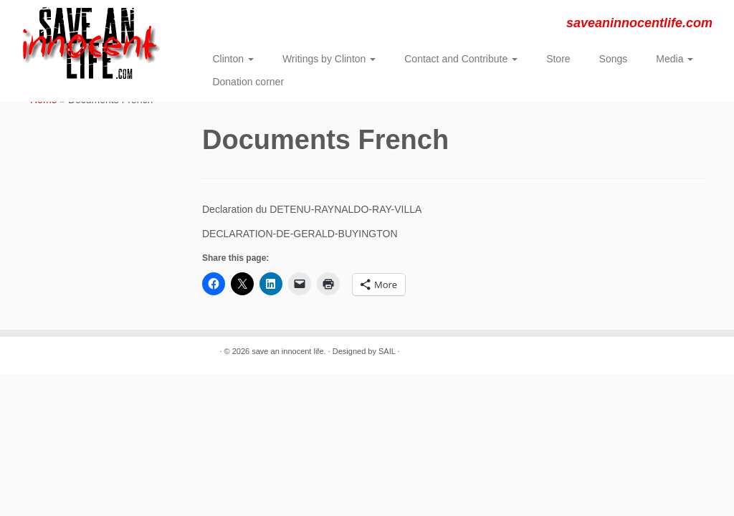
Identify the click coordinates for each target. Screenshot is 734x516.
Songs (613, 58)
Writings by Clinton (329, 58)
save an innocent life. (288, 351)
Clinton (232, 58)
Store (558, 58)
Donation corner (248, 81)
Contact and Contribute (461, 58)
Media (674, 58)
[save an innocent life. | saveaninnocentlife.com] (86, 43)
